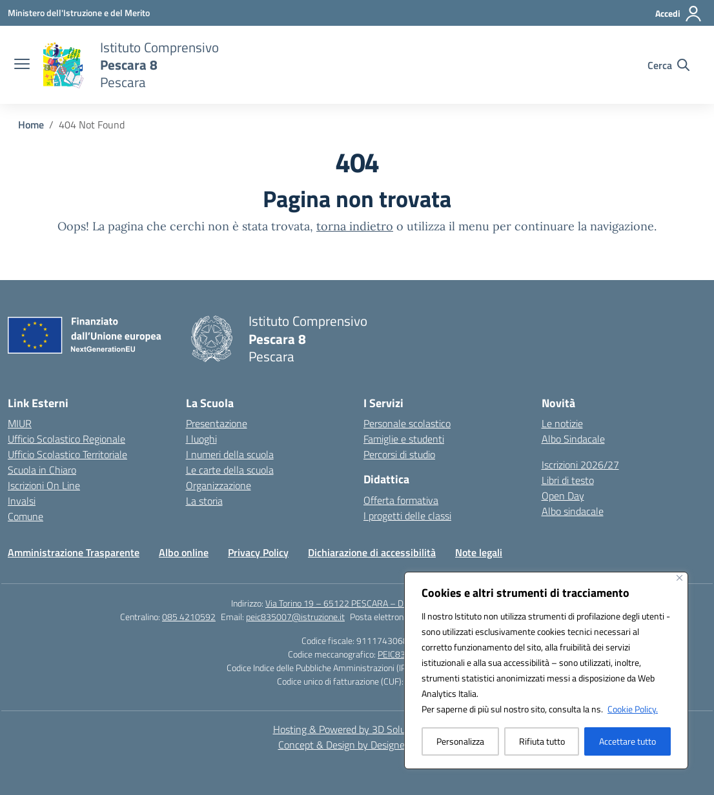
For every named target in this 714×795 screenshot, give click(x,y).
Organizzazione (218, 485)
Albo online (184, 552)
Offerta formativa (400, 500)
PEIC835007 (402, 654)
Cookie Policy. (632, 709)
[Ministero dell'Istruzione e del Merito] (79, 12)
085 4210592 (189, 616)
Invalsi (22, 500)
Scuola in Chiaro (42, 470)
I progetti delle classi (407, 515)
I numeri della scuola (230, 454)
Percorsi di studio (399, 454)
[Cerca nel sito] (668, 65)
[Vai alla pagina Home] (31, 124)
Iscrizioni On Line (44, 485)
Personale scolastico (407, 423)
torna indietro (354, 226)
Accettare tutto (627, 741)
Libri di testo (568, 480)
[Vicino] (679, 578)
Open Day (563, 495)
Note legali (478, 552)
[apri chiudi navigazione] (22, 65)
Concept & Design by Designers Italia (357, 744)
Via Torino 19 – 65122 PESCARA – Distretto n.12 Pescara (374, 603)
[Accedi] (678, 13)
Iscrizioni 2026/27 (580, 464)
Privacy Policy (258, 552)
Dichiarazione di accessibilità (372, 552)
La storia (204, 500)
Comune (25, 516)
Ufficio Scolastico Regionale (66, 439)
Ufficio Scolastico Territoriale (67, 454)
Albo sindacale (573, 511)
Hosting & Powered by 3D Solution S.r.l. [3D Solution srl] (357, 729)
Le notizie (562, 423)
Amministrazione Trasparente (73, 552)
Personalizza (460, 741)
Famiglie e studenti (403, 439)
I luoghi (201, 439)
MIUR (20, 423)
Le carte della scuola (230, 470)
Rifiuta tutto (542, 741)
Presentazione (216, 423)
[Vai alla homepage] (159, 65)
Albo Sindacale (573, 439)
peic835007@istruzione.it (295, 616)
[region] (546, 670)
